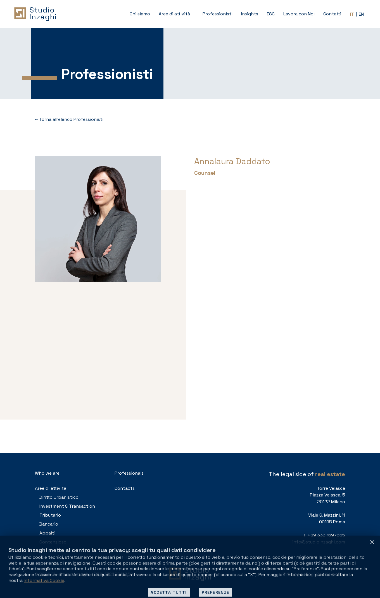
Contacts (125, 488)
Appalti (47, 533)
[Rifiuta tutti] (372, 585)
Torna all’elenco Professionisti (69, 119)
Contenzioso (52, 542)
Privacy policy (298, 574)
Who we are (47, 473)
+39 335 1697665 (326, 535)
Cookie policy (330, 574)
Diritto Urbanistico (59, 497)
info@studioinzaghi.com (318, 542)
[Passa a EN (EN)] (361, 14)
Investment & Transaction (67, 506)
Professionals (129, 473)
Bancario (48, 524)
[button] (176, 14)
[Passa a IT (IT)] (352, 14)
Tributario (50, 515)
